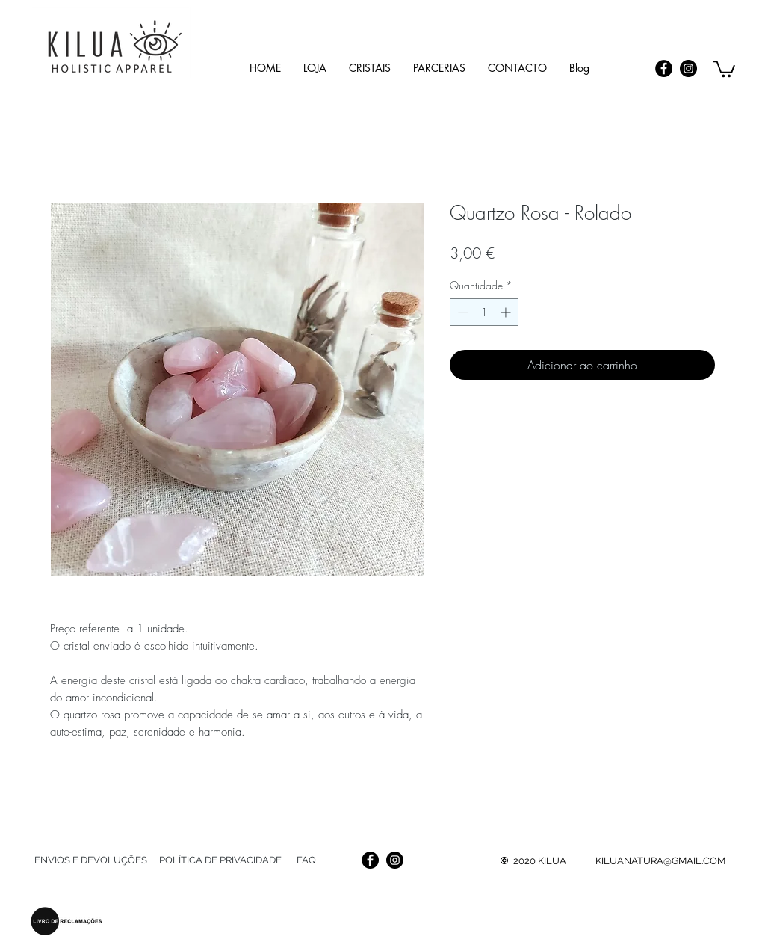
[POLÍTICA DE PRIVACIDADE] (220, 860)
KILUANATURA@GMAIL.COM (660, 860)
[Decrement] (461, 312)
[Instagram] (688, 68)
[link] (724, 68)
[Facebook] (663, 68)
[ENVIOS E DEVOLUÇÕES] (91, 860)
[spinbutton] (484, 312)
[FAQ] (306, 860)
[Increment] (507, 312)
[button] (370, 68)
